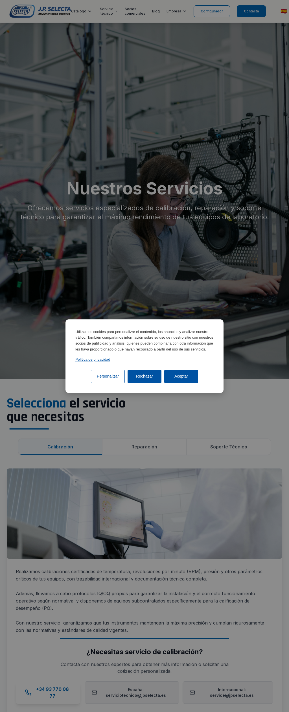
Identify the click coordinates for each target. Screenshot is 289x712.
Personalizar (108, 376)
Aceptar (181, 376)
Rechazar (144, 376)
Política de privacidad (92, 359)
